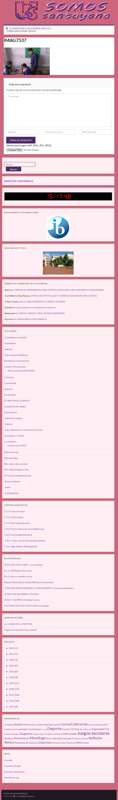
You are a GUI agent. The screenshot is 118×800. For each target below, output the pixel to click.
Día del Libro (10, 394)
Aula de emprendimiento (16, 355)
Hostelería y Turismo (14, 435)
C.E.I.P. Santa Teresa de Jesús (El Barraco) (24, 529)
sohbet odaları (12, 301)
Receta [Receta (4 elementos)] (84, 738)
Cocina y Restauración (15, 366)
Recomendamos (12, 481)
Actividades (10, 343)
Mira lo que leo (11, 452)
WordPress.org (11, 777)
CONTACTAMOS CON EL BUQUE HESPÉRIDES (41, 313)
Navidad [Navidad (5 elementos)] (57, 738)
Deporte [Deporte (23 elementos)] (54, 728)
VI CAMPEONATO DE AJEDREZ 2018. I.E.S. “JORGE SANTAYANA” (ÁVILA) (28, 29)
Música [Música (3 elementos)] (49, 738)
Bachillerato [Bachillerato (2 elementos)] (34, 725)
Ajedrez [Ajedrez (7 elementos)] (19, 724)
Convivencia (10, 383)
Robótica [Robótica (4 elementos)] (33, 742)
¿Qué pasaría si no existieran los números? (36, 307)
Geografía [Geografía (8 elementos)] (25, 733)
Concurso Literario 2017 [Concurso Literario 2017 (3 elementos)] (98, 725)
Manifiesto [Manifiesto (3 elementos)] (9, 738)
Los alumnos (10, 441)
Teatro (7, 487)
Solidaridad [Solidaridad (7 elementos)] (44, 742)
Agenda (8, 349)
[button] (27, 61)
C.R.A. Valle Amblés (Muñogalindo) (20, 546)
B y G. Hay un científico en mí (18, 576)
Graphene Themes (26, 796)
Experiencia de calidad (15, 406)
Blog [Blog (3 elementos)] (51, 725)
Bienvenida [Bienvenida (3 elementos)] (44, 725)
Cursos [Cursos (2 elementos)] (44, 729)
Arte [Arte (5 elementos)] (26, 724)
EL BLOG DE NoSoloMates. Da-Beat (21, 594)
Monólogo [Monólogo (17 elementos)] (38, 738)
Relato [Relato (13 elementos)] (9, 742)
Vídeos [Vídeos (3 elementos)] (86, 743)
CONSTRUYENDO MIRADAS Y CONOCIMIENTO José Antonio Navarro (39, 588)
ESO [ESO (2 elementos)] (90, 729)
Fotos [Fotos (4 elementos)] (7, 734)
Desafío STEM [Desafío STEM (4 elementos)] (69, 729)
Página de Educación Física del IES (20, 629)
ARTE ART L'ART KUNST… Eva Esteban (23, 564)
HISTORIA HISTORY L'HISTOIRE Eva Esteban (26, 605)
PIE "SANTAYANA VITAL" (16, 469)
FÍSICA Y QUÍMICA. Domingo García (22, 600)
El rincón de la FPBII (17, 445)
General (8, 424)
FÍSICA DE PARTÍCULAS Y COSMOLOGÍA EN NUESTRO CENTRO (64, 295)
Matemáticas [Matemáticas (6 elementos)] (21, 738)
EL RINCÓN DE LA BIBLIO (17, 400)
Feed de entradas (12, 766)
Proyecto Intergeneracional (17, 475)
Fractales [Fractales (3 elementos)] (15, 734)
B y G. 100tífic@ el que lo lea (17, 570)
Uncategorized (11, 493)
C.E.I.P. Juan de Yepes (14, 511)
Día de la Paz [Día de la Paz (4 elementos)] (82, 729)
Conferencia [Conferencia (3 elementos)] (9, 729)
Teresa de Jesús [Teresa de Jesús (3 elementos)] (59, 743)
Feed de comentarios (14, 771)
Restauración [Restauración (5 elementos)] (21, 742)
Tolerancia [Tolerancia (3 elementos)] (70, 743)
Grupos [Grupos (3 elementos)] (35, 734)
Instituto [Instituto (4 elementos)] (57, 734)
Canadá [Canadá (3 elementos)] (56, 725)
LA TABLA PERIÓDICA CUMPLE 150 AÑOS (44, 301)
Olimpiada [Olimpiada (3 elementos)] (66, 738)
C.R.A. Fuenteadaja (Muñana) (18, 534)
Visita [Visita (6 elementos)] (79, 742)
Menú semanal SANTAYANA (21, 370)
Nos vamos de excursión (16, 464)
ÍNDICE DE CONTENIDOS (18, 181)
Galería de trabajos (13, 418)
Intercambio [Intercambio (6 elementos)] (70, 733)
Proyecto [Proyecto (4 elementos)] (76, 738)
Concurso (9, 377)
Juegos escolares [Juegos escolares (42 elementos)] (93, 733)
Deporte (8, 389)
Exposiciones (10, 412)
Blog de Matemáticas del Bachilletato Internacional (28, 582)
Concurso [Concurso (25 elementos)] (79, 724)
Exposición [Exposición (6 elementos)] (98, 729)
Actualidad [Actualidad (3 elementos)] (9, 725)
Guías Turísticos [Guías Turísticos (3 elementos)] (46, 734)
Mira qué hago (11, 458)
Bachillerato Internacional (16, 360)
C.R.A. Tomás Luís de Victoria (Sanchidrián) (24, 540)
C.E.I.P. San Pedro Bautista (17, 523)
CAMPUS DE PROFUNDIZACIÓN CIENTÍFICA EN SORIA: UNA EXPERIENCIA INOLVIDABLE (59, 290)
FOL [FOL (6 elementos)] (107, 729)
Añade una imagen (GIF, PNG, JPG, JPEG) (28, 145)
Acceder (8, 760)
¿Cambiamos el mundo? (15, 337)
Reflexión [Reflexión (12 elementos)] (95, 738)
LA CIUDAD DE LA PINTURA (18, 624)
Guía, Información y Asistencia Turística (23, 430)
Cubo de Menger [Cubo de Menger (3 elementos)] (34, 729)
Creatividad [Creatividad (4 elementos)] (21, 729)
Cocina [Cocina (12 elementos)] (65, 724)
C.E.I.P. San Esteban (13, 517)
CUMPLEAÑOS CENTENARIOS (31, 319)
